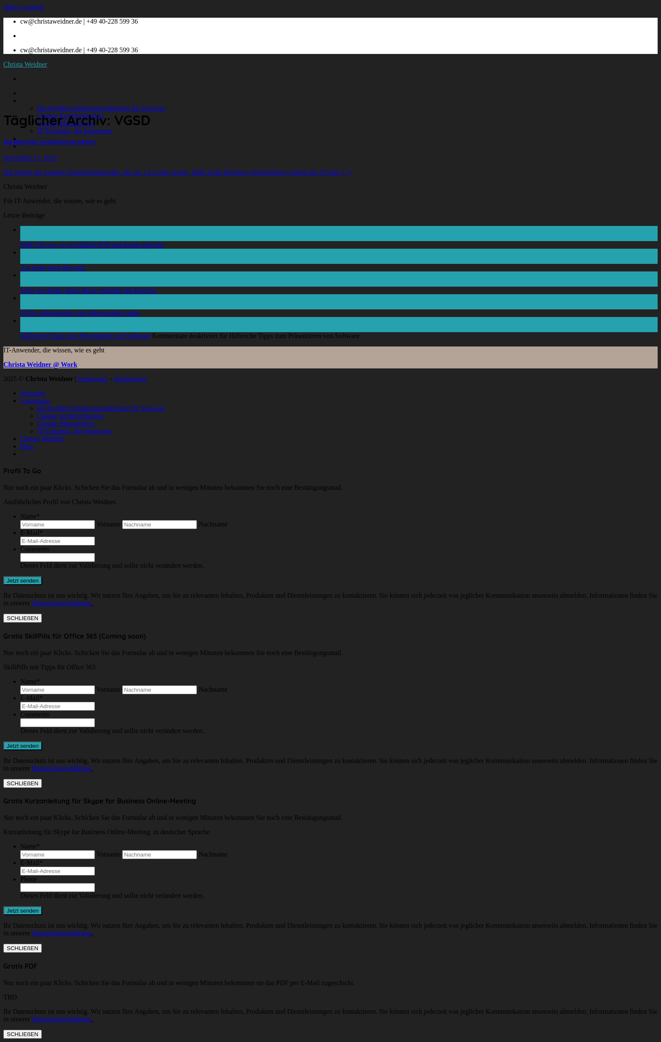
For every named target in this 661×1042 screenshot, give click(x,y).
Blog (26, 146)
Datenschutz (130, 378)
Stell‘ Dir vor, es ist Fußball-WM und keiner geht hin (92, 244)
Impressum (93, 378)
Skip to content (23, 7)
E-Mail (31, 532)
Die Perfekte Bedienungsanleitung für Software (101, 108)
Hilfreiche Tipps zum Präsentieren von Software (85, 335)
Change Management (65, 423)
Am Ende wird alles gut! (53, 267)
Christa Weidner (25, 64)
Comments (34, 549)
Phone (28, 879)
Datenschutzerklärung (61, 603)
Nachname (213, 524)
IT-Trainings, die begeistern (74, 130)
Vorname (109, 524)
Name (30, 516)
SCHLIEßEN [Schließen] (22, 618)
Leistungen (35, 100)
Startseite (33, 93)
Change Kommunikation (70, 415)
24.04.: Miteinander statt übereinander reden (80, 313)
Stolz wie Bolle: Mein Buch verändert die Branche (88, 290)
